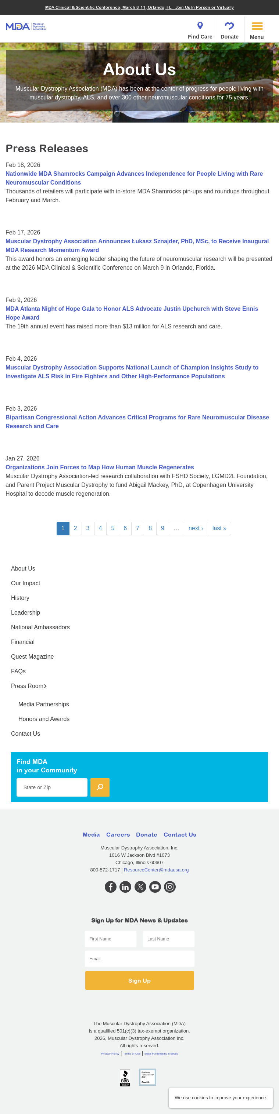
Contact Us (25, 734)
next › (196, 528)
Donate (230, 28)
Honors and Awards (43, 719)
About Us (23, 568)
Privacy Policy (110, 1053)
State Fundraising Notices (161, 1053)
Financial (23, 642)
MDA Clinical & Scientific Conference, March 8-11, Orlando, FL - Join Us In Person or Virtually (139, 7)
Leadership (25, 612)
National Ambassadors (40, 627)
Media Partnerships (43, 704)
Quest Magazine (32, 657)
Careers (118, 834)
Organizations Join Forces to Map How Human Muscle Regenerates (100, 467)
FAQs (18, 671)
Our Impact (25, 583)
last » (219, 528)
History (20, 598)
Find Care (200, 28)
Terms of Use (131, 1053)
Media (91, 834)
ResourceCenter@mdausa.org (156, 870)
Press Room (29, 686)
